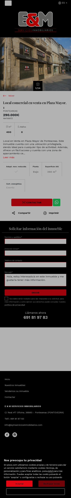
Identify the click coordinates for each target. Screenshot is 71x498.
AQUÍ (50, 471)
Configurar (35, 491)
